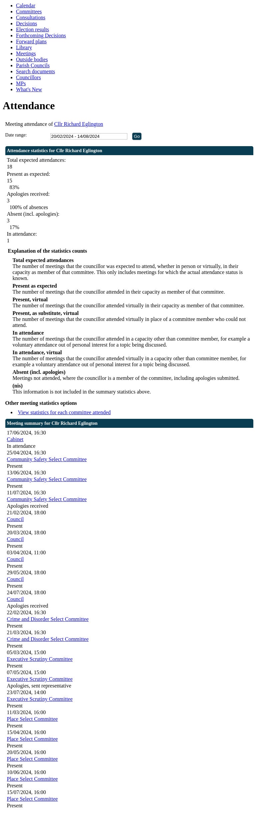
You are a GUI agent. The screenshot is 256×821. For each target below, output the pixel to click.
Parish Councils (33, 65)
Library (24, 47)
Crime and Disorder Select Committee (48, 619)
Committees (29, 11)
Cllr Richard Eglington (78, 124)
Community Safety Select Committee (47, 459)
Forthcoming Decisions (41, 35)
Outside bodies (32, 59)
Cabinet (15, 439)
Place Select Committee (32, 719)
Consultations (30, 17)
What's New (29, 89)
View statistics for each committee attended (64, 412)
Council (15, 519)
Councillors (28, 77)
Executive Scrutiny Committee (40, 659)
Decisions (26, 23)
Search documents (35, 71)
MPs (21, 83)
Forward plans (31, 41)
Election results (32, 29)
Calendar (25, 5)
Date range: (16, 135)
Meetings (26, 53)
